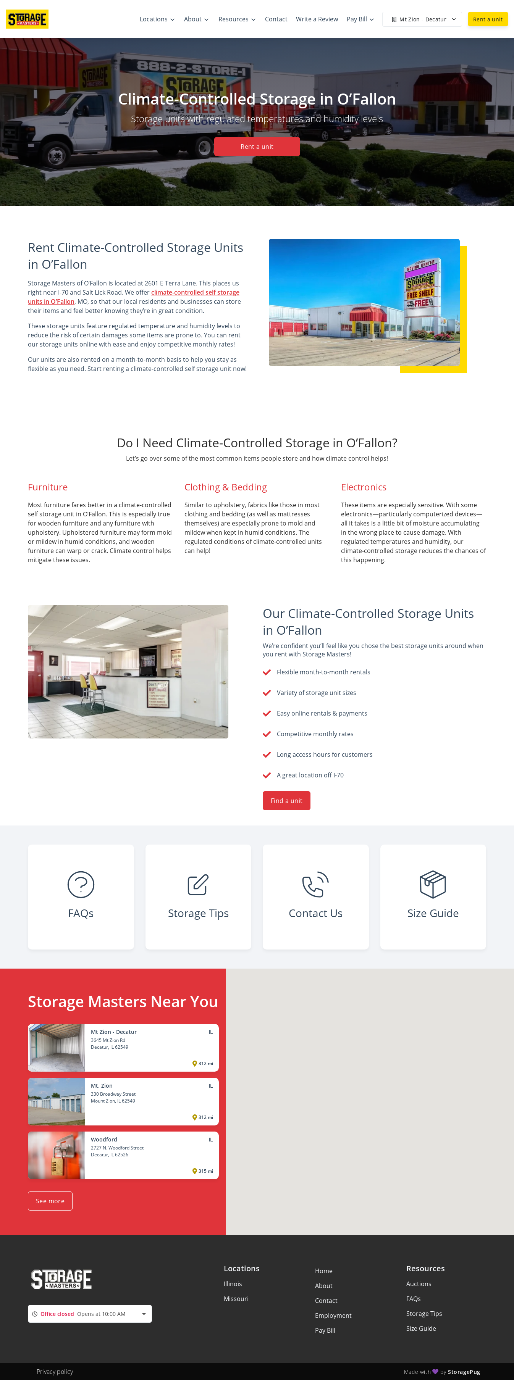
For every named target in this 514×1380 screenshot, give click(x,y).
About (324, 1286)
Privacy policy (55, 1371)
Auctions (419, 1284)
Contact (326, 1300)
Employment (333, 1315)
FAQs (413, 1299)
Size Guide (421, 1328)
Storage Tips (424, 1313)
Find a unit (286, 800)
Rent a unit (488, 19)
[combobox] (90, 1314)
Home (324, 1271)
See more (50, 1201)
